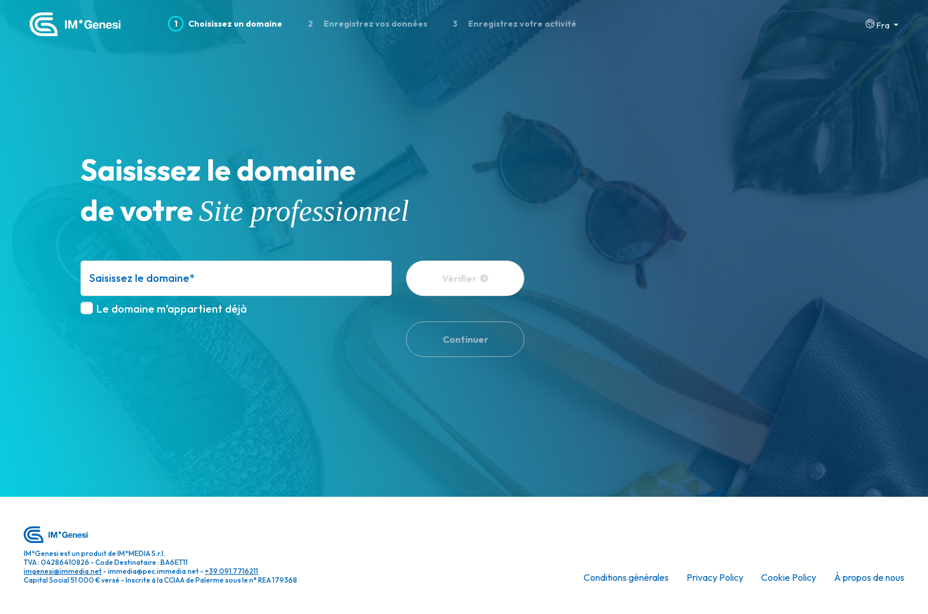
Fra (878, 24)
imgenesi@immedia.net (63, 571)
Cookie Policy (788, 577)
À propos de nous (869, 577)
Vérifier (465, 278)
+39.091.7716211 (231, 571)
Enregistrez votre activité (511, 24)
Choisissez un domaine (225, 24)
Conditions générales (626, 577)
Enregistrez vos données (364, 24)
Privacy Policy (715, 577)
